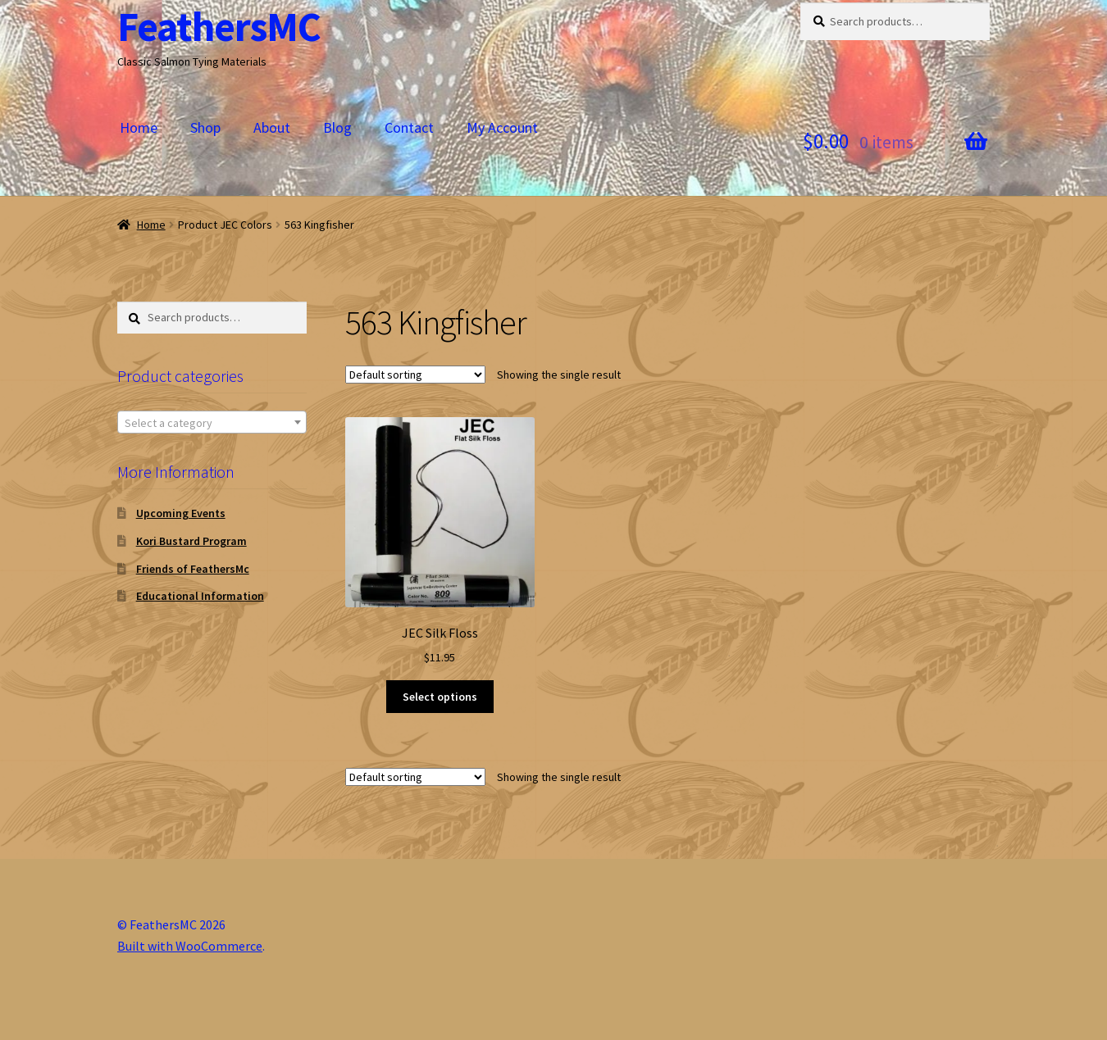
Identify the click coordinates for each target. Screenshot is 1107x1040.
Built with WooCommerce (189, 946)
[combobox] (212, 422)
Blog (337, 127)
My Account (502, 127)
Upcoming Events (181, 513)
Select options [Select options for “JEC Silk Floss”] (440, 696)
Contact (409, 127)
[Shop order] (415, 375)
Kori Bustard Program (191, 541)
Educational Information (200, 595)
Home (138, 127)
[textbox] (212, 422)
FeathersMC (219, 26)
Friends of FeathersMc (192, 568)
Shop (205, 127)
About (271, 127)
